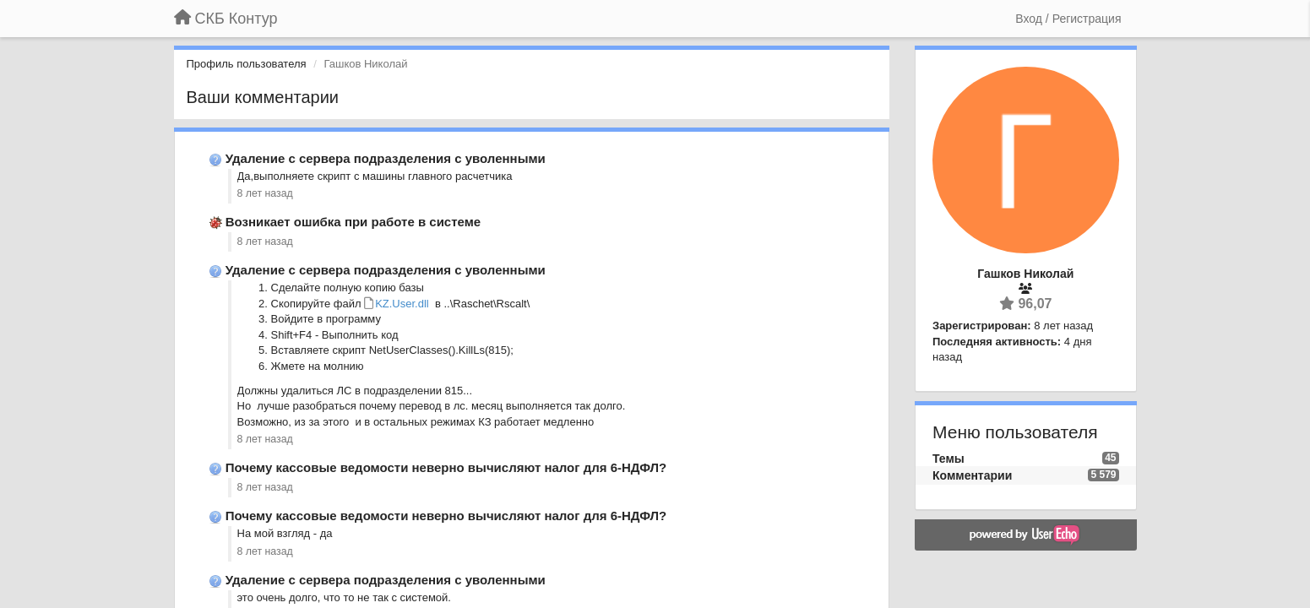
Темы (948, 458)
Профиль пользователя (247, 63)
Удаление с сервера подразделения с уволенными (386, 158)
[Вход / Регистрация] (1068, 18)
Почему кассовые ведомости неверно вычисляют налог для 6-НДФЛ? (446, 467)
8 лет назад (265, 193)
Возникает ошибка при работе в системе (353, 221)
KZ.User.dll (402, 303)
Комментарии (972, 475)
